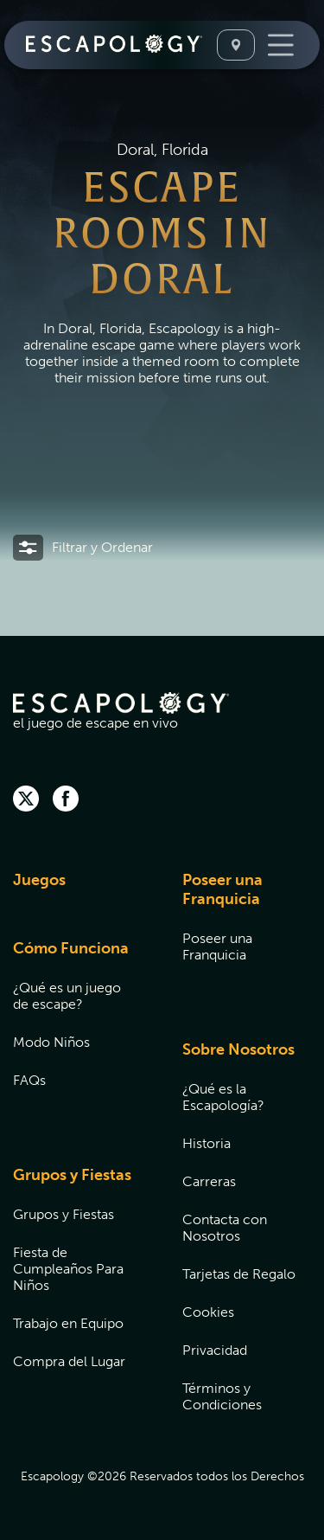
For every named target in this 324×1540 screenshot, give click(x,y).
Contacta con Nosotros (224, 1227)
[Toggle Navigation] (281, 45)
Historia (206, 1143)
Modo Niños (51, 1042)
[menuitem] (76, 890)
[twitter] (26, 800)
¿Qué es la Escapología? (223, 1097)
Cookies (208, 1312)
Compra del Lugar (69, 1361)
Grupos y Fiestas (72, 1174)
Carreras (209, 1181)
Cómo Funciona (71, 948)
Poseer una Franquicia (222, 889)
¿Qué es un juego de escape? (67, 995)
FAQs (29, 1080)
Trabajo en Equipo (68, 1323)
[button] (83, 548)
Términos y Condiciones (222, 1396)
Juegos (39, 879)
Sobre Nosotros (238, 1049)
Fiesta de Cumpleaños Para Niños (68, 1268)
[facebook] (66, 800)
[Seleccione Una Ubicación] (236, 45)
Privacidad (214, 1350)
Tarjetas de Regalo (238, 1274)
